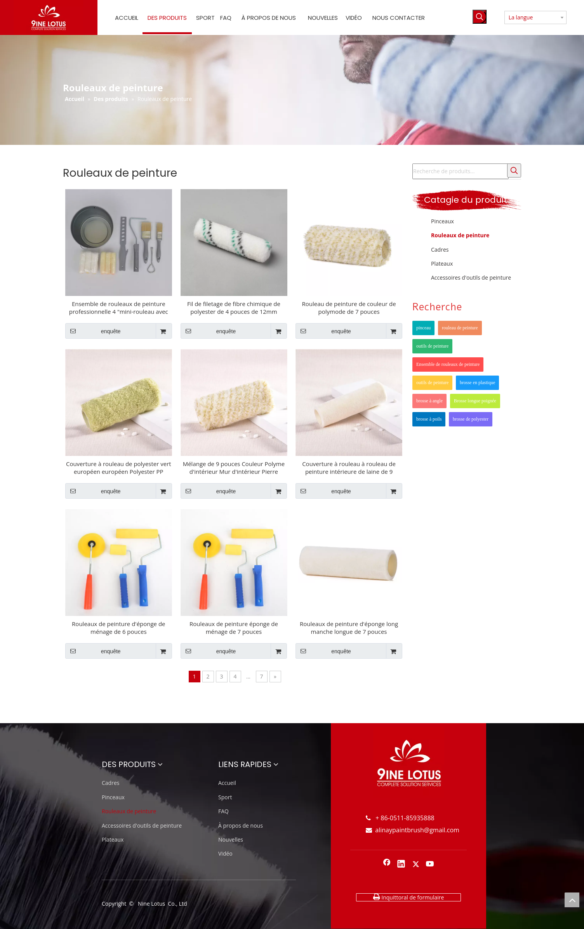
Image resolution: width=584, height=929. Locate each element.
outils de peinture (432, 346)
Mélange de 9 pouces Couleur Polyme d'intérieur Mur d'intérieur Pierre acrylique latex (234, 467)
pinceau (423, 328)
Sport (225, 797)
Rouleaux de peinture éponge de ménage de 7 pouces (233, 627)
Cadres (439, 249)
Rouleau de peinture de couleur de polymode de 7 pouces (349, 307)
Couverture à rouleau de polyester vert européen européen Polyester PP (118, 467)
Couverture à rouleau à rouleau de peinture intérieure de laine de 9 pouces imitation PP (349, 467)
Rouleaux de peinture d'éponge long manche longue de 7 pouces (349, 627)
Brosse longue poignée (475, 401)
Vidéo (225, 853)
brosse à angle (429, 401)
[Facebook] (387, 864)
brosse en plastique (477, 382)
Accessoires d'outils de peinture (471, 277)
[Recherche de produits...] (460, 171)
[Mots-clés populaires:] (480, 17)
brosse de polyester (470, 419)
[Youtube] (430, 864)
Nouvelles (230, 839)
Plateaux (442, 263)
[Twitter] (416, 864)
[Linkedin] (401, 864)
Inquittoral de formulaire (408, 897)
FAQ (223, 811)
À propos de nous (240, 825)
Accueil (227, 782)
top (572, 899)
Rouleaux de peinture (460, 235)
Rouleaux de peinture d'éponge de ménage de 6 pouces (118, 627)
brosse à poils (428, 419)
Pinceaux (442, 221)
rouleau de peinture (460, 328)
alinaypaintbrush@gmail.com (412, 830)
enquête (93, 331)
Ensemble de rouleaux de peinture (448, 364)
